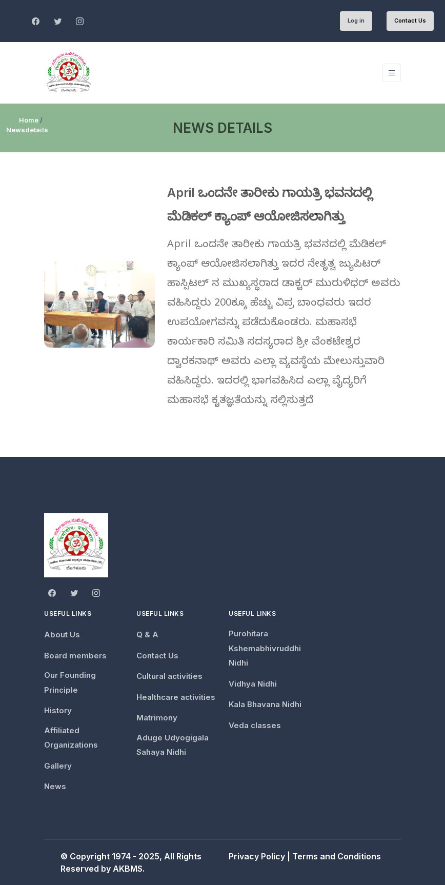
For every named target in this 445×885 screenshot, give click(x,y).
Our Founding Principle (70, 682)
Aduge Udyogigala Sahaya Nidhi (172, 745)
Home (28, 120)
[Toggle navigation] (391, 73)
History (58, 710)
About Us (62, 634)
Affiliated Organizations (71, 738)
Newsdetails (27, 130)
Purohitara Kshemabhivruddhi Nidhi (265, 648)
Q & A (147, 634)
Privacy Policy (257, 856)
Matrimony (156, 717)
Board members (75, 655)
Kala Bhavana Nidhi (265, 704)
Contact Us (410, 20)
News (55, 786)
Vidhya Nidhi (253, 684)
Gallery (58, 766)
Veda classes (255, 725)
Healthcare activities (175, 697)
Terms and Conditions (336, 856)
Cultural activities (169, 676)
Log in (356, 20)
